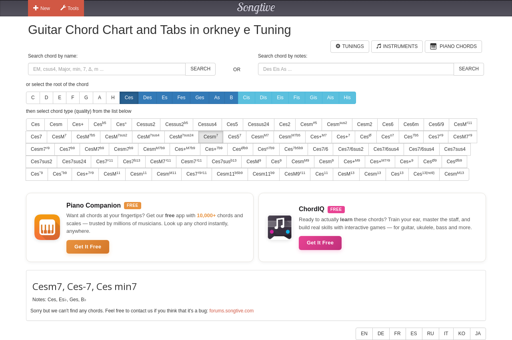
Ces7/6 (320, 149)
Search (200, 69)
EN (364, 333)
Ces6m (411, 124)
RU (430, 333)
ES (414, 333)
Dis (263, 97)
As (217, 97)
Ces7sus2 (41, 161)
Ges (199, 97)
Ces (129, 97)
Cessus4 (207, 124)
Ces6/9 (436, 124)
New (41, 8)
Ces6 (388, 124)
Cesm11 (230, 174)
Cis (246, 97)
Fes (181, 97)
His (347, 97)
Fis (297, 97)
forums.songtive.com (231, 311)
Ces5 (232, 124)
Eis (280, 97)
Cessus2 (146, 124)
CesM (463, 124)
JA (478, 333)
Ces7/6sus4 (386, 149)
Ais (330, 97)
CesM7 (462, 136)
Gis (313, 97)
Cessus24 (258, 124)
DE (381, 333)
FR (397, 333)
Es (164, 97)
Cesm (56, 124)
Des (147, 97)
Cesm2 (364, 124)
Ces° (121, 124)
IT (446, 333)
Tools (69, 8)
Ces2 (284, 124)
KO (461, 333)
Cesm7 (40, 149)
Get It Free (87, 247)
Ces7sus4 (455, 149)
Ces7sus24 (74, 161)
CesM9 (294, 174)
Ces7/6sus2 (350, 149)
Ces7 (36, 137)
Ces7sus (224, 161)
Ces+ (78, 124)
